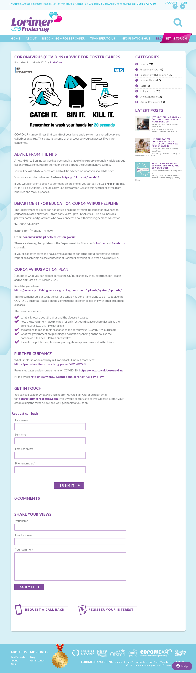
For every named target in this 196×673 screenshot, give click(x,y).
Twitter (100, 243)
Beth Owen (56, 62)
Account (172, 2)
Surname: (21, 434)
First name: (22, 420)
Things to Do (147, 91)
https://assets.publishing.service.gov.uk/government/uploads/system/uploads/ (68, 290)
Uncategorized (148, 96)
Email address (23, 535)
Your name (21, 520)
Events (144, 64)
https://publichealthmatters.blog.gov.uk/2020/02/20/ (50, 364)
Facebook (118, 243)
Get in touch (176, 38)
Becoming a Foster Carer (63, 38)
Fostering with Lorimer (153, 74)
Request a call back (45, 609)
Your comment (24, 549)
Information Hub (135, 38)
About (31, 38)
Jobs (184, 2)
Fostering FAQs (149, 69)
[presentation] (97, 591)
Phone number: (25, 463)
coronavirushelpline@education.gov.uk (49, 237)
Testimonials (18, 657)
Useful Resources (150, 101)
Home (15, 38)
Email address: (24, 448)
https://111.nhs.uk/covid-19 (80, 177)
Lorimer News (148, 80)
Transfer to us (102, 38)
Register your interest (110, 609)
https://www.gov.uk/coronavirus (101, 370)
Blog (32, 657)
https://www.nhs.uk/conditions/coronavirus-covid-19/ (67, 376)
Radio (143, 85)
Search (177, 22)
